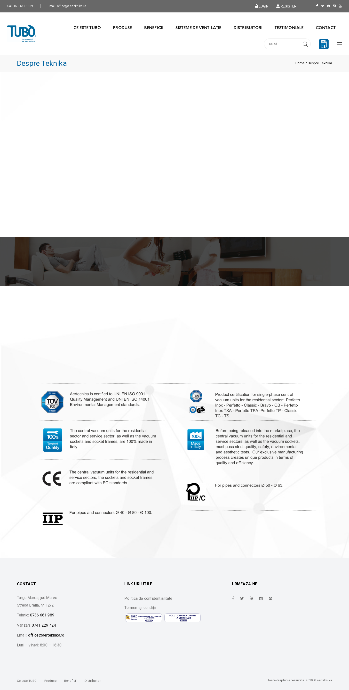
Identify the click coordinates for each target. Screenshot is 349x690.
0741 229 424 (44, 625)
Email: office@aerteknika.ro (67, 6)
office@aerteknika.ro (46, 635)
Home (300, 63)
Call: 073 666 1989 (20, 6)
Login (261, 6)
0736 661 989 (42, 615)
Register (286, 6)
